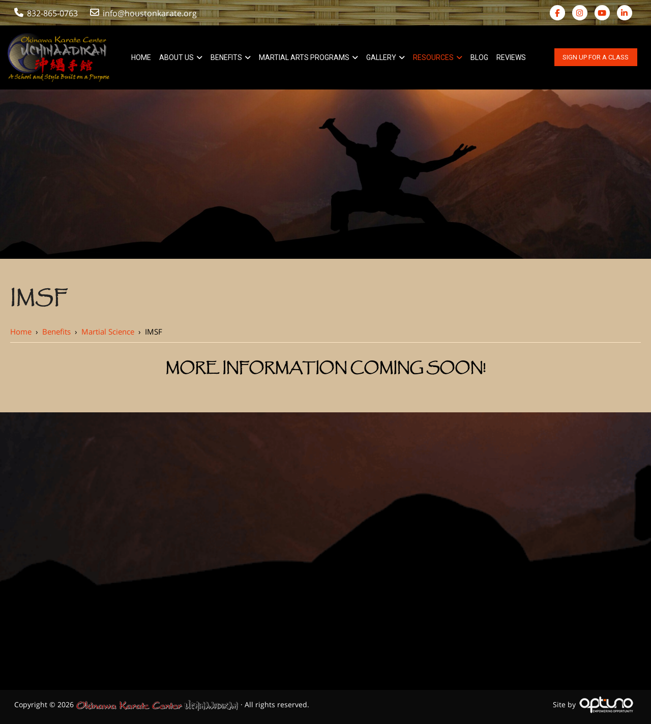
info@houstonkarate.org (144, 13)
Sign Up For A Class (596, 57)
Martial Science (107, 331)
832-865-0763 (46, 13)
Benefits (56, 331)
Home (21, 331)
